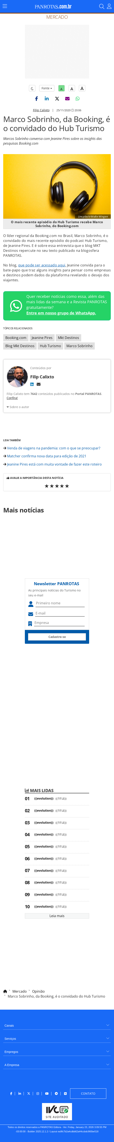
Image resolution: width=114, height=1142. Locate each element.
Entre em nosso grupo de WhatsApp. (61, 313)
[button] (36, 98)
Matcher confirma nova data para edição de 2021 (44, 456)
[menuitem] (57, 1024)
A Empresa (11, 1065)
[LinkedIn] (32, 384)
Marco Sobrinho (79, 346)
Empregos (11, 1052)
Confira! (12, 398)
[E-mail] (38, 384)
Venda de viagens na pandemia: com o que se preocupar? (51, 448)
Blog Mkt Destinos (19, 346)
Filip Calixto (41, 110)
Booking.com (15, 337)
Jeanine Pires (42, 337)
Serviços (10, 1038)
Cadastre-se (57, 637)
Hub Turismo (50, 346)
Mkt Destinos (68, 337)
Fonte (47, 88)
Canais (9, 1025)
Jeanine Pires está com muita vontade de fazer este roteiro (52, 464)
